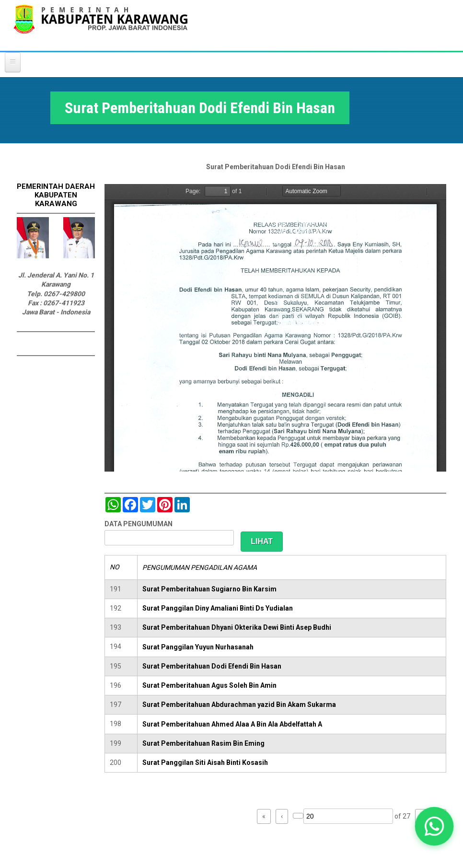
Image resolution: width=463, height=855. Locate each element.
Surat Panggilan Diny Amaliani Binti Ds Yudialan (217, 608)
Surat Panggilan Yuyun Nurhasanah (198, 647)
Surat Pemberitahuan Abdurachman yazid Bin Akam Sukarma (239, 704)
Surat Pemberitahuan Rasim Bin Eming (203, 743)
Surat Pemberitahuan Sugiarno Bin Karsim (209, 589)
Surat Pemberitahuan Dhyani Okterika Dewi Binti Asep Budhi (236, 627)
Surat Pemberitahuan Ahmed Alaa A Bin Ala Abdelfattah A (232, 724)
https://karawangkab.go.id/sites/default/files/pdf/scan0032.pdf (275, 328)
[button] (434, 826)
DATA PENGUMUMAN (138, 524)
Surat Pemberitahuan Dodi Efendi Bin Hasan (211, 666)
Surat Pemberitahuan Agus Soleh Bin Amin (209, 685)
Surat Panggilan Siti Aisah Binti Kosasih (205, 762)
